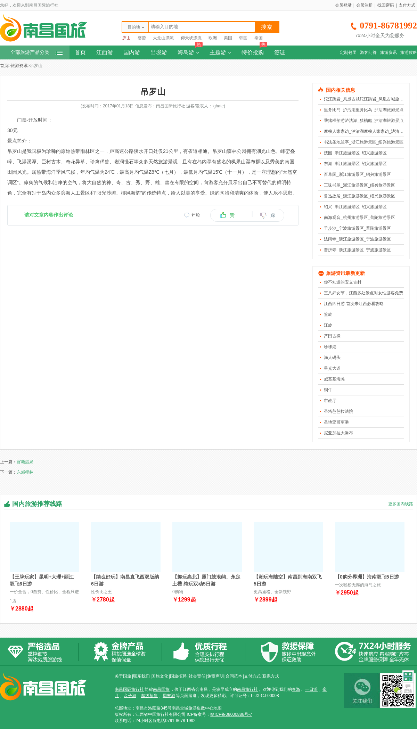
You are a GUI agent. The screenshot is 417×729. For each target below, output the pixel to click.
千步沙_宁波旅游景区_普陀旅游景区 (357, 228)
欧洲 (212, 37)
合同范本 (234, 676)
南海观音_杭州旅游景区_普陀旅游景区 (359, 217)
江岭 (328, 325)
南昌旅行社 (247, 689)
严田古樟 (332, 336)
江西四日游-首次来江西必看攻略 (354, 303)
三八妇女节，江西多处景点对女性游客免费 (363, 292)
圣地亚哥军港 (336, 422)
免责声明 (215, 676)
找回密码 (385, 5)
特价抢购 (254, 50)
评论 (195, 214)
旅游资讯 (388, 52)
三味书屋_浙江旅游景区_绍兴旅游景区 (359, 185)
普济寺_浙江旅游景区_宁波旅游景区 (357, 249)
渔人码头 (332, 357)
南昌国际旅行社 (129, 689)
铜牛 (328, 389)
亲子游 (130, 695)
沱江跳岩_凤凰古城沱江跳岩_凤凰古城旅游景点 (368, 99)
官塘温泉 (25, 461)
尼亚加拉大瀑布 (338, 433)
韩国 (243, 37)
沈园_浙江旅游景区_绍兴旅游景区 (355, 152)
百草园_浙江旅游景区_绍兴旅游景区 (357, 174)
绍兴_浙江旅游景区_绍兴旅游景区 (355, 206)
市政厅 (330, 400)
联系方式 (270, 676)
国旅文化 (160, 676)
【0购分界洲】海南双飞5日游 (367, 577)
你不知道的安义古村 (342, 282)
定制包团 (348, 52)
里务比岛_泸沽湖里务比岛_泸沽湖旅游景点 (363, 109)
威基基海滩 (334, 379)
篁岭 (328, 314)
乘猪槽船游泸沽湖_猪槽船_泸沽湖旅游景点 (363, 120)
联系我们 (141, 676)
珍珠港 (330, 346)
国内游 (131, 52)
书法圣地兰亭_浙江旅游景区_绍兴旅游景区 (363, 142)
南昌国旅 (161, 689)
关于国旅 (123, 676)
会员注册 (364, 5)
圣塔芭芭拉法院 (338, 411)
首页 (80, 52)
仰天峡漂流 (191, 37)
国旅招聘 (178, 676)
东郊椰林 (25, 472)
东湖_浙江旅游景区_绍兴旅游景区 (355, 163)
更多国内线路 (400, 503)
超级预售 (149, 695)
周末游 (169, 695)
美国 (228, 37)
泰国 (258, 37)
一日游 (311, 689)
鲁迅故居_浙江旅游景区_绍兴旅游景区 (359, 196)
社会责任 (197, 676)
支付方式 (407, 5)
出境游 (158, 52)
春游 (296, 689)
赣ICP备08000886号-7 (231, 714)
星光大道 (332, 368)
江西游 (104, 52)
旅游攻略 (408, 52)
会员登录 (343, 5)
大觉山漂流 (163, 37)
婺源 (142, 37)
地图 (217, 708)
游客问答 (368, 52)
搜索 (266, 27)
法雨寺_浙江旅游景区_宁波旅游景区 (357, 239)
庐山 (126, 37)
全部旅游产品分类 (36, 52)
